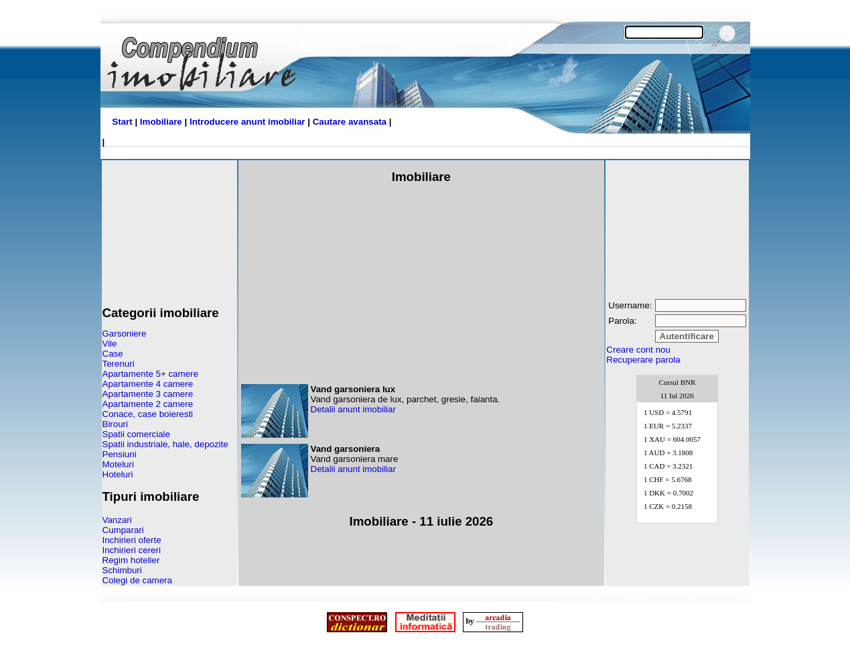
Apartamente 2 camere (148, 404)
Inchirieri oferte (131, 540)
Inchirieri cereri (131, 550)
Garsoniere (124, 334)
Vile (109, 344)
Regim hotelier (131, 560)
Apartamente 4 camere (148, 384)
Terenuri (118, 364)
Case (112, 354)
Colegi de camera (137, 580)
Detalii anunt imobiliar (353, 409)
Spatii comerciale (136, 434)
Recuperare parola (643, 360)
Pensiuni (119, 454)
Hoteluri (117, 474)
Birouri (115, 424)
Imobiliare (161, 122)
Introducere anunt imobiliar (247, 122)
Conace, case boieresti (148, 414)
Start (122, 122)
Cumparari (123, 530)
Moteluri (118, 464)
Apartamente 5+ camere (150, 374)
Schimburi (122, 570)
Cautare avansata (349, 122)
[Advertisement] (169, 228)
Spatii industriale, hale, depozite (165, 444)
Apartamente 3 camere (148, 394)
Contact (363, 132)
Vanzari (117, 520)
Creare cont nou (638, 350)
